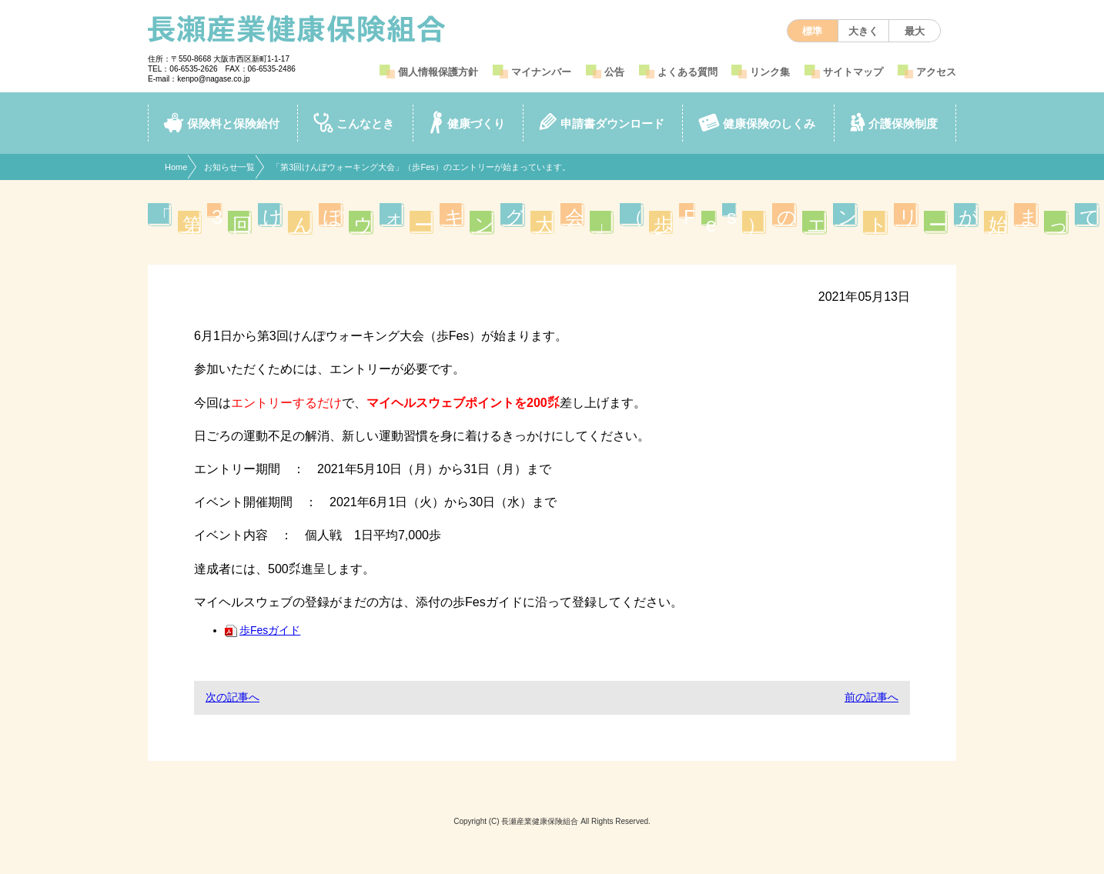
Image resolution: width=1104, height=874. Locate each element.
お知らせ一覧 (229, 167)
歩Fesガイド (262, 630)
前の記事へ (871, 697)
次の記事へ (232, 697)
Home (176, 167)
